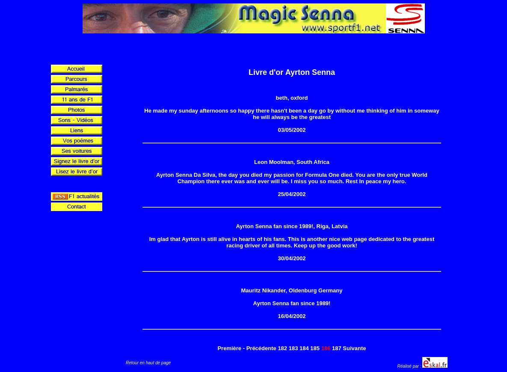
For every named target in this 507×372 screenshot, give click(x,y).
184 (304, 348)
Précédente (261, 348)
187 (336, 348)
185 (315, 348)
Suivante (354, 348)
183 (293, 348)
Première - (231, 348)
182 (282, 348)
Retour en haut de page (148, 362)
